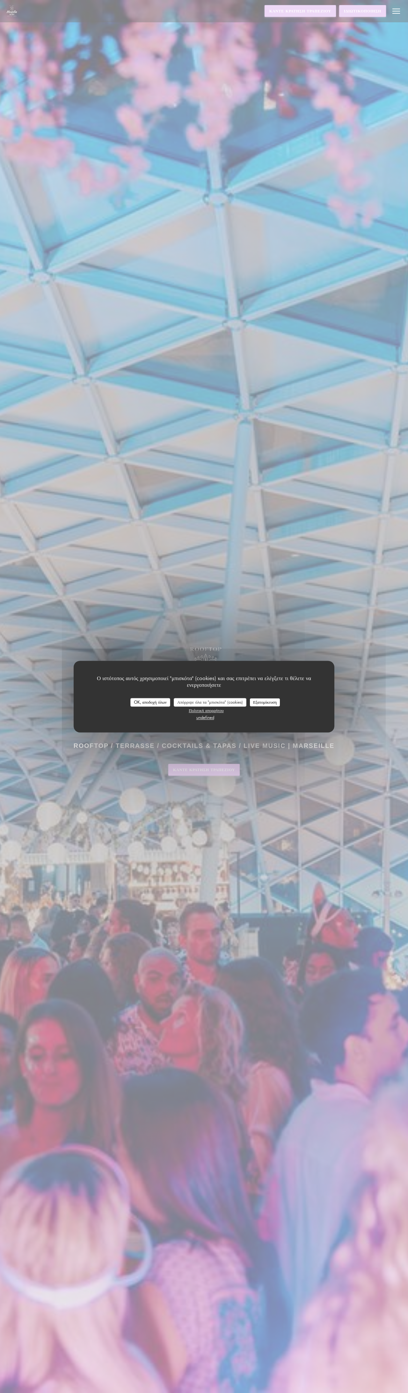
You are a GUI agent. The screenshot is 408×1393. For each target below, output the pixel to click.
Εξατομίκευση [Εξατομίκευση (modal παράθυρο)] (265, 702)
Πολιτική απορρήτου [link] (206, 710)
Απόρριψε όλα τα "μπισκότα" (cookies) (210, 702)
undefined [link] (205, 717)
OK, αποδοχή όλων (150, 702)
